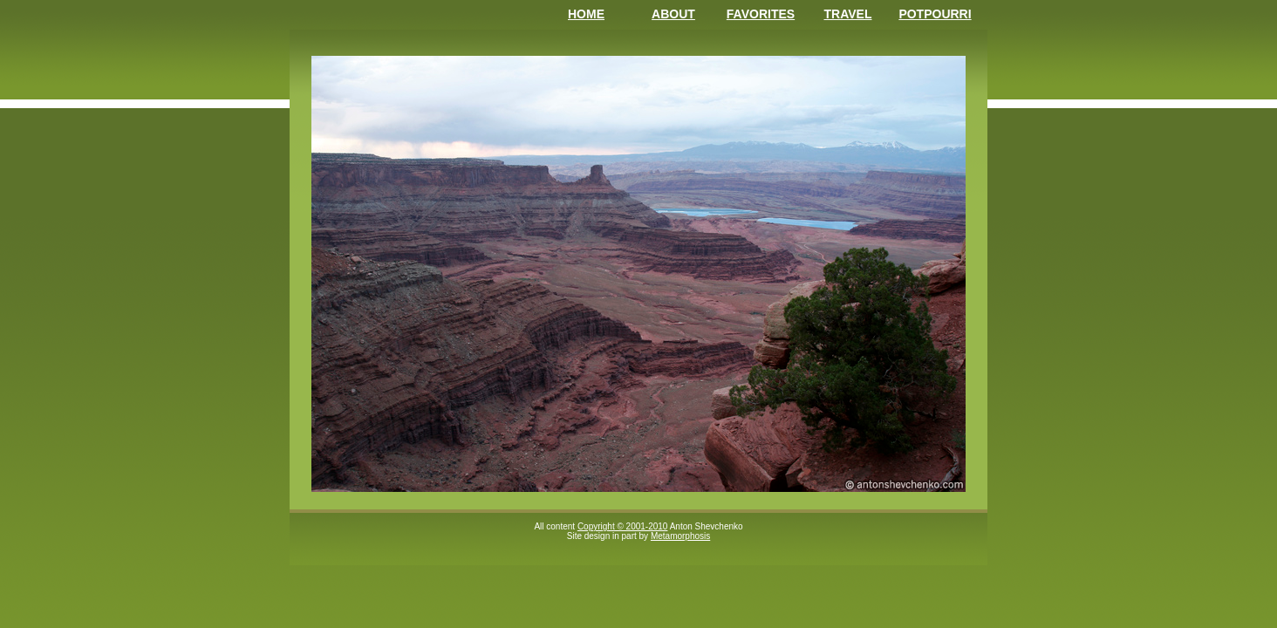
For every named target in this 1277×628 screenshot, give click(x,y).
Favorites (761, 14)
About (673, 14)
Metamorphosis (680, 536)
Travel (848, 14)
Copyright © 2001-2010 (622, 526)
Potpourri (934, 14)
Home (586, 14)
